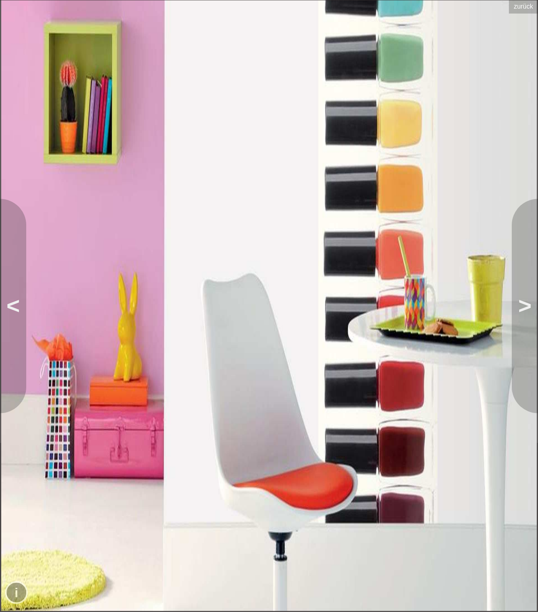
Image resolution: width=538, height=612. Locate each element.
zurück (523, 6)
